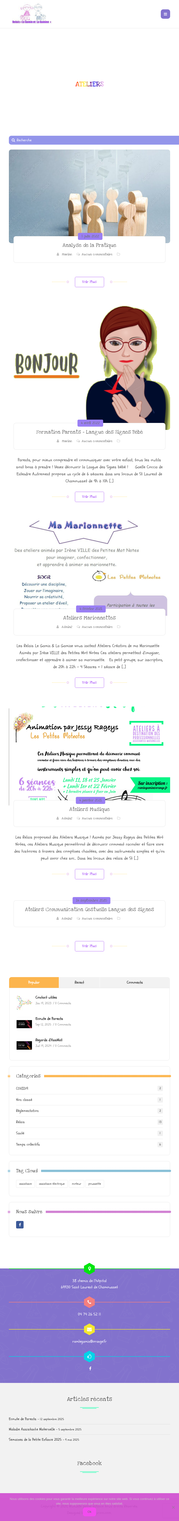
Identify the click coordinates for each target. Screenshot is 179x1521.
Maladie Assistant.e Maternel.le (32, 1429)
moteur (76, 1184)
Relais (20, 1122)
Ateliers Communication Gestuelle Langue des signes (89, 909)
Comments (135, 982)
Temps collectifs (28, 1144)
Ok (89, 1512)
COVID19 (22, 1088)
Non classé (24, 1099)
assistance (25, 1184)
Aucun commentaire (97, 254)
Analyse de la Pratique (89, 245)
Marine (67, 254)
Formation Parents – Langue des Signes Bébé (89, 432)
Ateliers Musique (89, 809)
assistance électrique (52, 1184)
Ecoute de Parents (49, 1018)
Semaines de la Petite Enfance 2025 (35, 1439)
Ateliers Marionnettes (89, 618)
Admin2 (67, 627)
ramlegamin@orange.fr (89, 1341)
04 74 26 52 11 (89, 1314)
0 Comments (63, 1003)
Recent (79, 982)
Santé (20, 1133)
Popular (34, 982)
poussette (94, 1184)
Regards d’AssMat (48, 1040)
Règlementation (27, 1110)
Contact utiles (46, 997)
